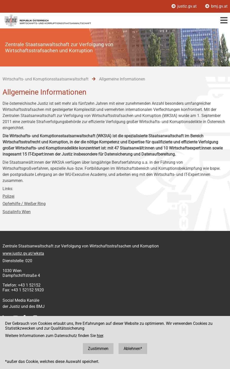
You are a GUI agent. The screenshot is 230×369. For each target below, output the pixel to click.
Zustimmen (98, 348)
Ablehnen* (133, 348)
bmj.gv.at (216, 6)
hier (100, 335)
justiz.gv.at (184, 6)
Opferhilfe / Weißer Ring (24, 203)
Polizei (8, 196)
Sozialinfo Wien (17, 211)
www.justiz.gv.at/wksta (23, 253)
